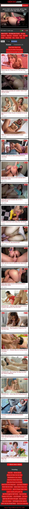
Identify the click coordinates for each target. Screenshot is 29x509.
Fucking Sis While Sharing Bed (15, 49)
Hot (21, 37)
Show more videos (14, 464)
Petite (2, 37)
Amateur (3, 35)
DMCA (14, 507)
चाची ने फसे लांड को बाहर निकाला (8, 503)
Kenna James (17, 472)
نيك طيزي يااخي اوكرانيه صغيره (14, 491)
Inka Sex (10, 472)
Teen (20, 35)
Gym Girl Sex (22, 494)
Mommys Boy (22, 498)
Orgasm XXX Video (7, 496)
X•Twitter (8, 41)
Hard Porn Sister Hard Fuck (14, 479)
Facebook (14, 41)
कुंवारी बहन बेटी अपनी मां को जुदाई (10, 498)
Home (6, 507)
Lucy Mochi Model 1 (22, 484)
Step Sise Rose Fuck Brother (14, 482)
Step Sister (8, 37)
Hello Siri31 (4, 33)
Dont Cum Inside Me (22, 503)
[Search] (11, 5)
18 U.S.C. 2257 (21, 507)
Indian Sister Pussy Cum (20, 487)
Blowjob (23, 33)
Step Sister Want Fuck (14, 47)
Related (8, 44)
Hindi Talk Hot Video (7, 487)
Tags (10, 507)
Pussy (17, 37)
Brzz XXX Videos (7, 501)
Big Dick (25, 35)
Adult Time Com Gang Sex (9, 484)
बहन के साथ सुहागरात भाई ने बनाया (10, 494)
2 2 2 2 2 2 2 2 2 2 (6, 489)
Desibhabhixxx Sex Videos (14, 477)
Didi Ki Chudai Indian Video (20, 489)
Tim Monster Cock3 (14, 33)
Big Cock (9, 35)
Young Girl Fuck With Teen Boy (14, 52)
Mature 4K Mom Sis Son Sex (14, 475)
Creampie (15, 35)
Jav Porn (24, 496)
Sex (14, 37)
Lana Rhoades (17, 496)
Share (2, 41)
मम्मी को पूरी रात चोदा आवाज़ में (19, 501)
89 (21, 30)
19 (26, 30)
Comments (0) (18, 44)
